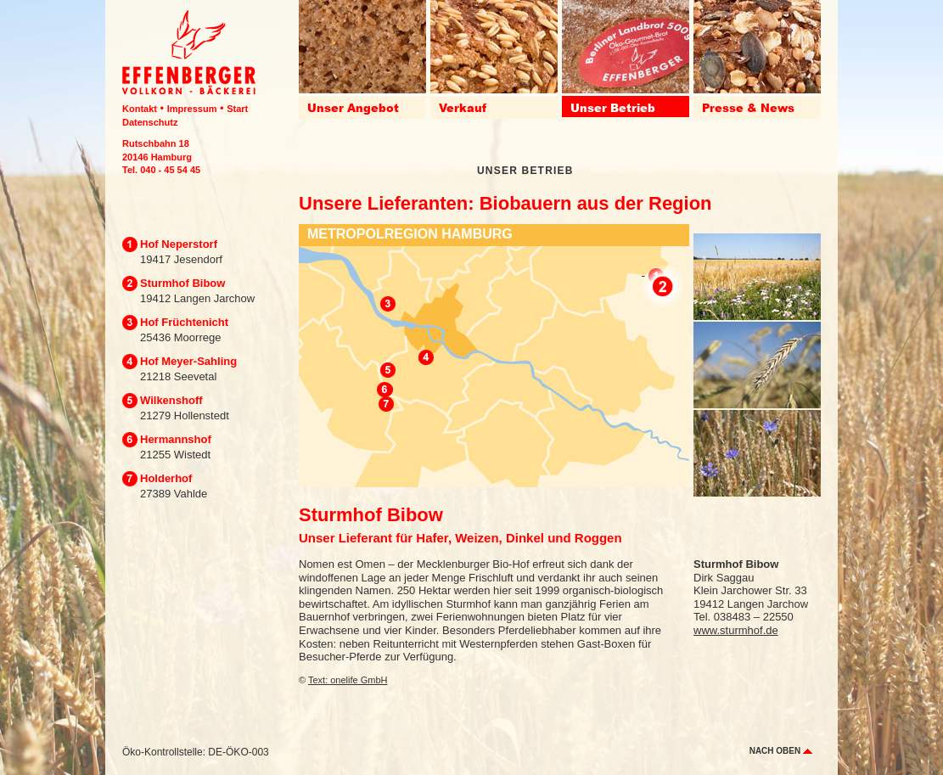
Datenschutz (149, 122)
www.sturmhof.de (735, 630)
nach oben (780, 750)
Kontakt (139, 109)
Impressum (192, 109)
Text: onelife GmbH (348, 680)
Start (237, 109)
